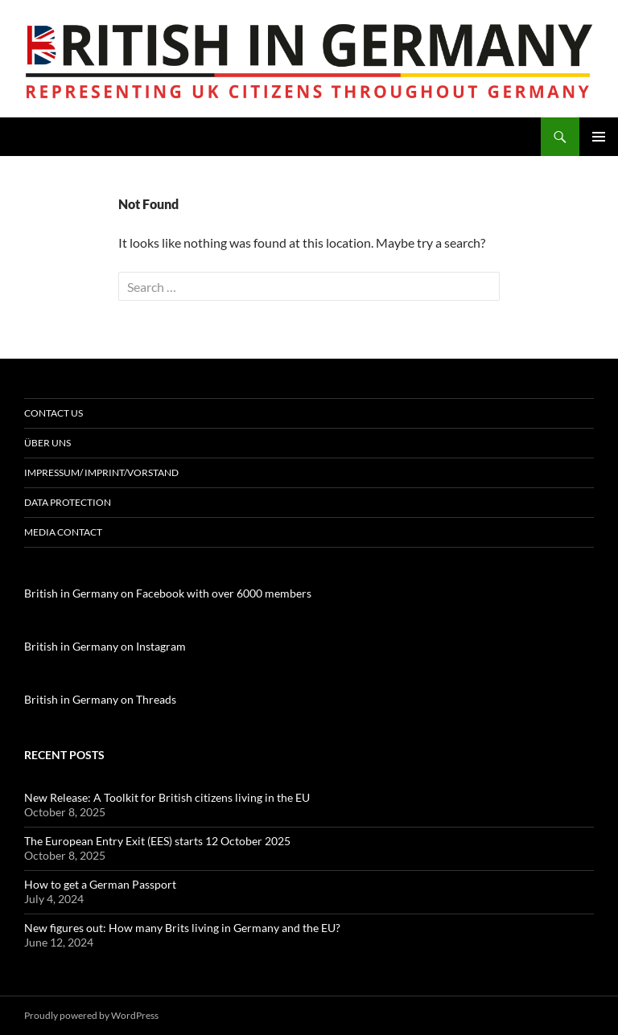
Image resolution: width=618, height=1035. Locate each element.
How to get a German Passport (100, 884)
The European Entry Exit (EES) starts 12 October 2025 (157, 841)
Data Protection (67, 502)
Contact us (53, 413)
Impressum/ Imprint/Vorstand (101, 472)
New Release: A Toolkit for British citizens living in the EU (167, 797)
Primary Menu (598, 136)
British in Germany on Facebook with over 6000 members (167, 593)
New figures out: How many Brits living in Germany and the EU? (182, 927)
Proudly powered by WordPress (91, 1015)
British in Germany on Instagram (105, 646)
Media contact (63, 532)
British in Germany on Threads (100, 699)
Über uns (47, 443)
